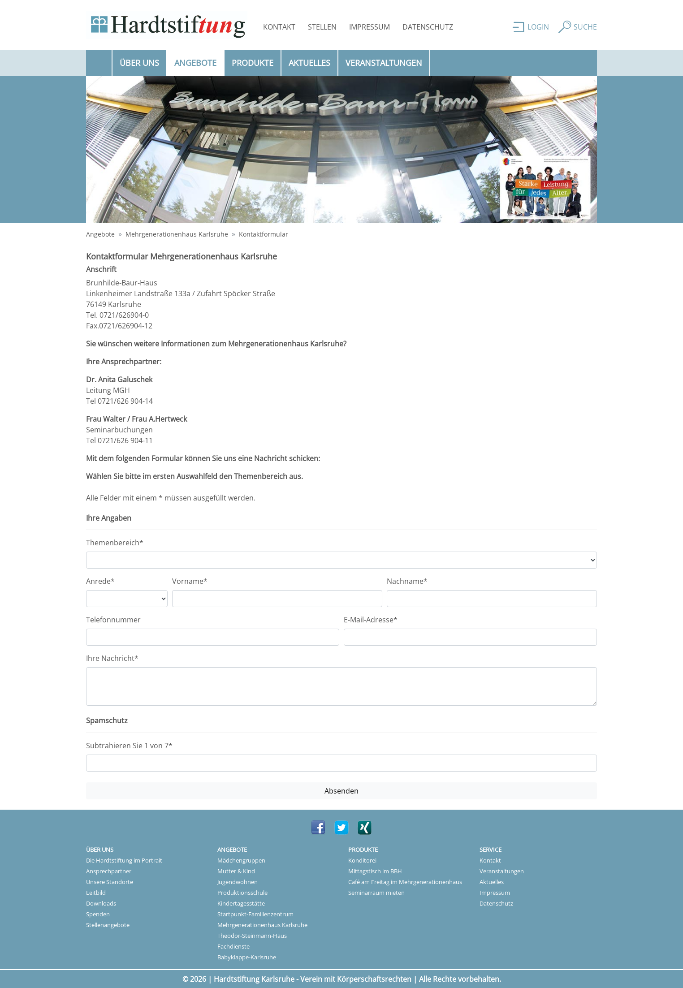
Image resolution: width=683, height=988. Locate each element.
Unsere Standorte (109, 882)
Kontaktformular (263, 234)
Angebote (199, 62)
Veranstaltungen (384, 62)
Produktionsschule (242, 893)
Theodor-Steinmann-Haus (252, 936)
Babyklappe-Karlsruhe (246, 957)
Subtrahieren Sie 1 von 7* (129, 746)
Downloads (101, 903)
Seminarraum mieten (376, 893)
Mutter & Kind (236, 871)
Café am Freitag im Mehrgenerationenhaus (405, 882)
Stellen (322, 27)
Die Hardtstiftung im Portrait (124, 860)
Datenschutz (427, 27)
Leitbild (96, 893)
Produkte (252, 62)
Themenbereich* (114, 543)
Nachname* (407, 581)
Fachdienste (233, 946)
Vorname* (189, 581)
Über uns (139, 62)
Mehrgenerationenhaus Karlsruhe (176, 234)
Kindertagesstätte (241, 903)
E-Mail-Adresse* (371, 620)
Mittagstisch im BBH (375, 871)
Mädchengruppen (241, 860)
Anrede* (100, 581)
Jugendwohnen (237, 882)
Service (490, 850)
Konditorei (362, 860)
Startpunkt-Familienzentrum (255, 914)
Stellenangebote (108, 925)
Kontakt (279, 27)
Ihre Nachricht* (112, 658)
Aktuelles (309, 62)
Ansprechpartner (108, 871)
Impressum (369, 27)
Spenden (98, 914)
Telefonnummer (113, 620)
